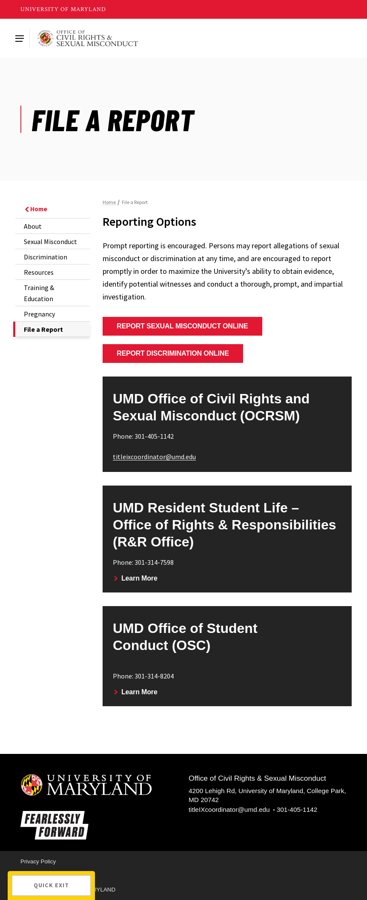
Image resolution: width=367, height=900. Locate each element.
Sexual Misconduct (50, 241)
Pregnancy (39, 314)
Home (35, 209)
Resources (39, 272)
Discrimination (45, 257)
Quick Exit (51, 885)
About (33, 226)
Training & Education (39, 293)
